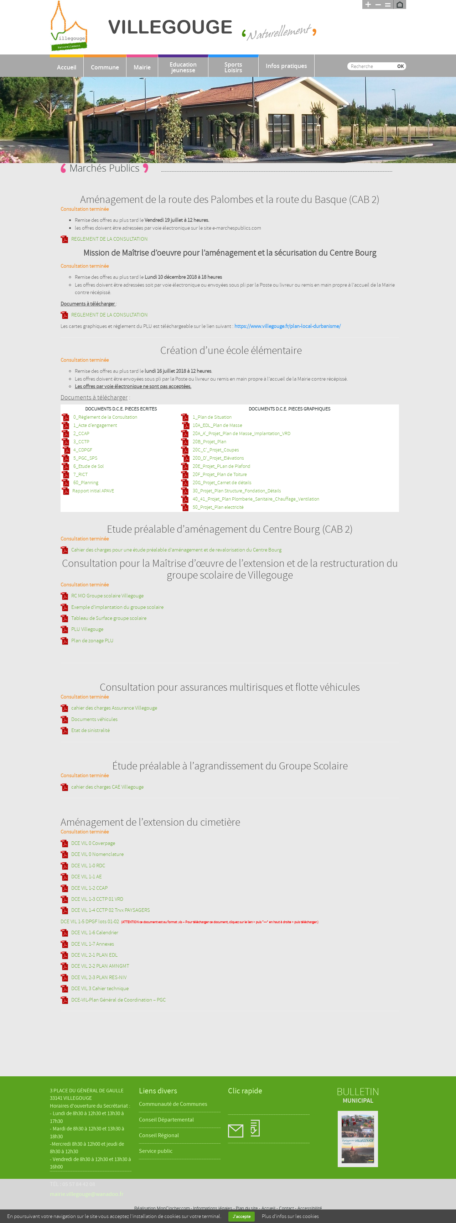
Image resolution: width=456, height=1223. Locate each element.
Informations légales (212, 1208)
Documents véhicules (94, 719)
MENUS (269, 1129)
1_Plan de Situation (212, 417)
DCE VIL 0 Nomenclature (97, 854)
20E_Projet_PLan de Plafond (221, 466)
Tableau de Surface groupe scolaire (108, 618)
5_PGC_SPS (84, 458)
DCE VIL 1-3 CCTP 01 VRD (97, 899)
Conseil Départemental (166, 1119)
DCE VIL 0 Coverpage (93, 843)
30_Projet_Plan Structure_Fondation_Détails (236, 491)
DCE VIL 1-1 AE (86, 876)
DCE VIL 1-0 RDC (88, 865)
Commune (105, 67)
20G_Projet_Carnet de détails (222, 483)
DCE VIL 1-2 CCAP (89, 888)
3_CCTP (80, 442)
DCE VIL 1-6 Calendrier (94, 932)
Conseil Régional (159, 1135)
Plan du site (247, 1208)
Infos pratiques (286, 66)
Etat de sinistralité (90, 730)
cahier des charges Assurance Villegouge (114, 708)
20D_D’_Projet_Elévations (218, 458)
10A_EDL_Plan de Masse (217, 425)
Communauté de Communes (173, 1104)
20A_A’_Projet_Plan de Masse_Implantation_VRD (241, 433)
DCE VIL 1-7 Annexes (92, 944)
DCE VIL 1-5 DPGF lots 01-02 (90, 921)
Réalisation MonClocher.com (162, 1208)
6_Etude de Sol (88, 466)
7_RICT (80, 474)
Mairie (142, 67)
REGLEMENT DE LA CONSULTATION (109, 239)
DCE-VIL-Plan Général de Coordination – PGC (118, 1000)
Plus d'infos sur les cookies (290, 1216)
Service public (155, 1151)
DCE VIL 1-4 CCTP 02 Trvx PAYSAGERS (110, 910)
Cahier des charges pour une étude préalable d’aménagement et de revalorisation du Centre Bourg (176, 550)
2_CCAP (80, 433)
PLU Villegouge (87, 629)
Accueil (66, 67)
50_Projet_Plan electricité (218, 507)
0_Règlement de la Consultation (104, 417)
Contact (286, 1208)
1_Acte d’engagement (94, 425)
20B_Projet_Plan (209, 442)
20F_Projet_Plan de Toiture (219, 474)
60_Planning (85, 483)
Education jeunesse (183, 67)
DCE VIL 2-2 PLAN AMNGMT (100, 966)
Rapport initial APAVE (93, 491)
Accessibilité (309, 1208)
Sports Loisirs (233, 67)
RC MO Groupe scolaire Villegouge (107, 595)
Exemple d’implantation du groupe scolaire (117, 607)
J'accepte (241, 1216)
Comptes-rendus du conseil (239, 1129)
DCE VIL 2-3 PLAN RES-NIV (98, 977)
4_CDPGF (82, 450)
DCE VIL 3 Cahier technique (100, 988)
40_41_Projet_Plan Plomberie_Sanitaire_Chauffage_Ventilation (255, 499)
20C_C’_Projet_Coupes (215, 450)
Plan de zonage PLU (92, 640)
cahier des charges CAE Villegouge (107, 787)
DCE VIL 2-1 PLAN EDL (94, 955)
